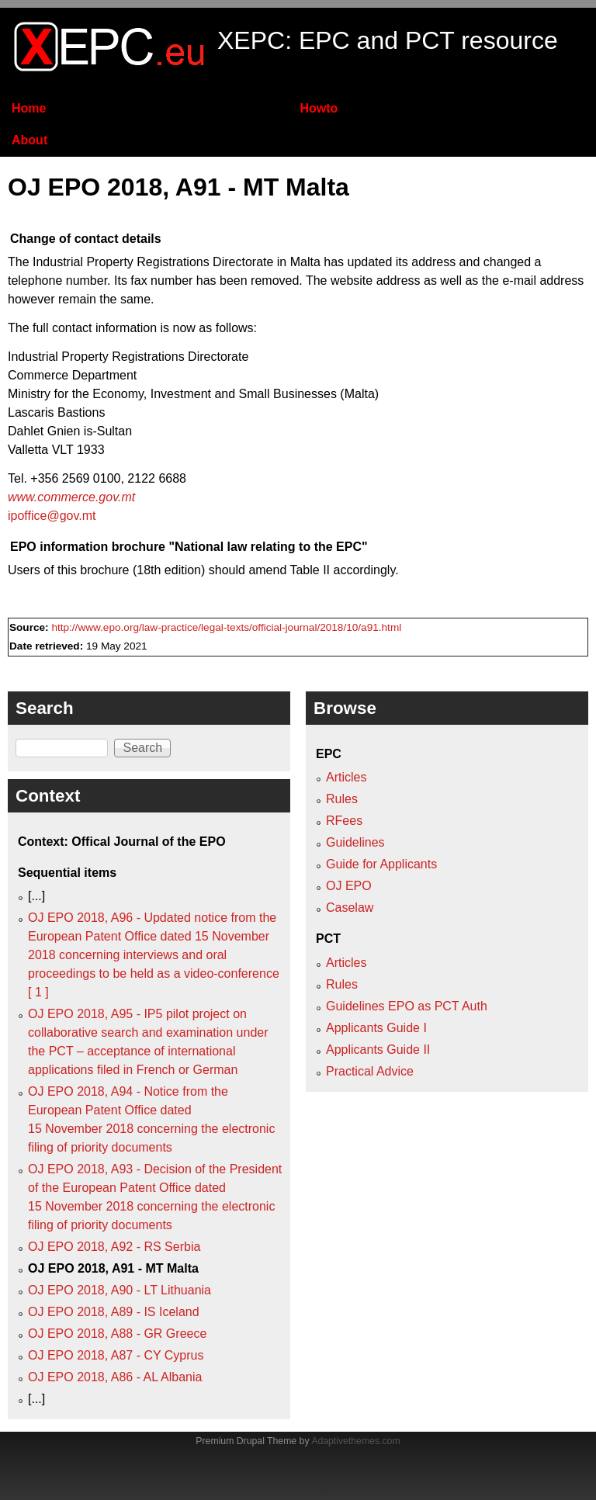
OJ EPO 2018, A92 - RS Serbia (114, 1246)
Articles (346, 777)
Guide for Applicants (381, 864)
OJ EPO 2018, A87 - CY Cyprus (115, 1355)
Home (29, 108)
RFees (344, 820)
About (29, 140)
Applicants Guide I (376, 1027)
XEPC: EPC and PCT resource (387, 40)
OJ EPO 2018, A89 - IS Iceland (113, 1311)
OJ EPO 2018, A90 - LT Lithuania (119, 1290)
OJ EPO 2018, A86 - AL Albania (115, 1377)
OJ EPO (349, 885)
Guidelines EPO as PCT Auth (406, 1006)
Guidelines (355, 842)
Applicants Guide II (378, 1049)
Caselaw (349, 907)
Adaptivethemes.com (355, 1441)
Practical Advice (370, 1071)
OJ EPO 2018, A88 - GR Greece (117, 1333)
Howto (319, 108)
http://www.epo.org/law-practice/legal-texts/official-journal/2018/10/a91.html (226, 627)
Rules (342, 798)
